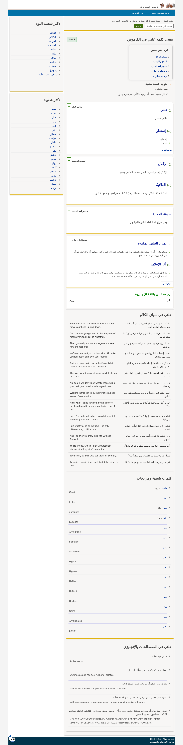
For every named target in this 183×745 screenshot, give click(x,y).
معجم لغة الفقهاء (158, 66)
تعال (164, 607)
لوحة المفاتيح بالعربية (159, 13)
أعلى (164, 498)
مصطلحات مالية (158, 71)
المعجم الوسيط (159, 61)
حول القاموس (137, 13)
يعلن (164, 508)
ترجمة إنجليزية (159, 76)
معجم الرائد (160, 56)
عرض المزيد (166, 150)
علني (164, 488)
